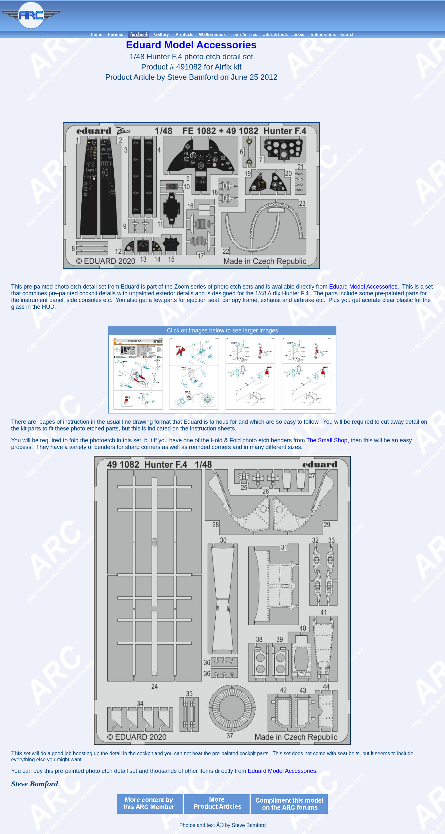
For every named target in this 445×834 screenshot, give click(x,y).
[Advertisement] (254, 15)
